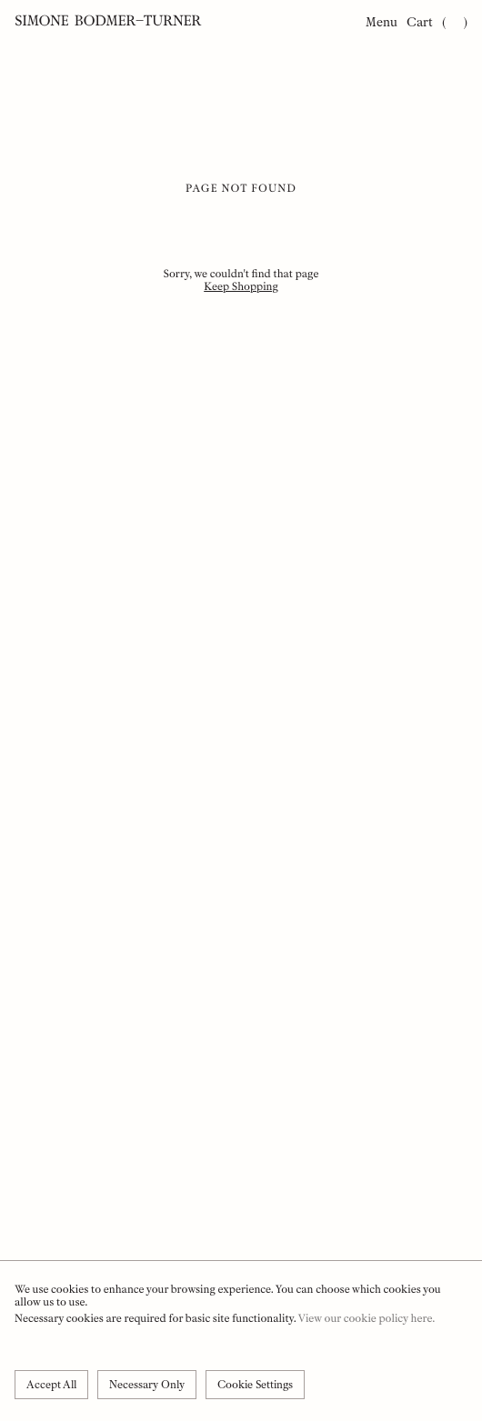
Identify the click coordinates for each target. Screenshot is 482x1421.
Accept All (51, 1384)
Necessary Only (147, 1384)
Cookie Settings (255, 1384)
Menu (381, 22)
